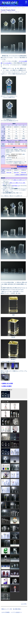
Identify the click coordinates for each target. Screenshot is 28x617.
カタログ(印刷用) (5, 612)
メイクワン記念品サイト (16, 612)
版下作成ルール (16, 185)
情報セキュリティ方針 (6, 609)
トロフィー (10, 7)
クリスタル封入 (7, 63)
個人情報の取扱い (17, 609)
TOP (1, 7)
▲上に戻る (24, 604)
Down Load (8, 172)
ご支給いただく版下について (19, 179)
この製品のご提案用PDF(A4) (21, 174)
